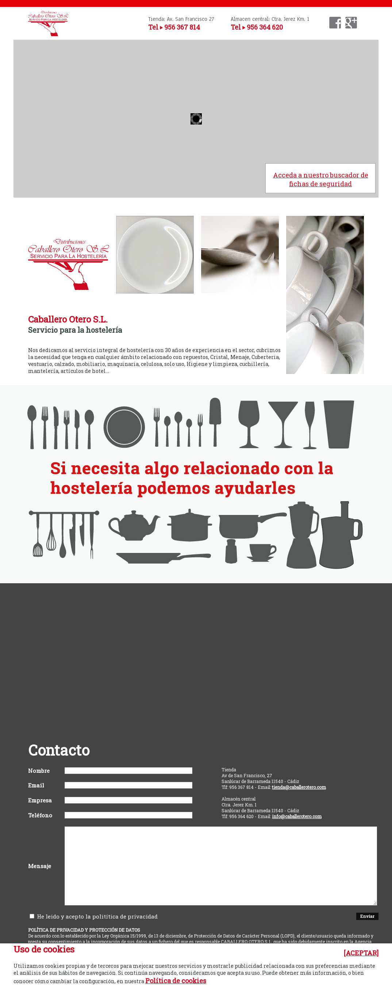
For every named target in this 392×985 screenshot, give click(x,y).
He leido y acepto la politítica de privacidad (94, 916)
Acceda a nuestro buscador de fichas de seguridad (320, 179)
